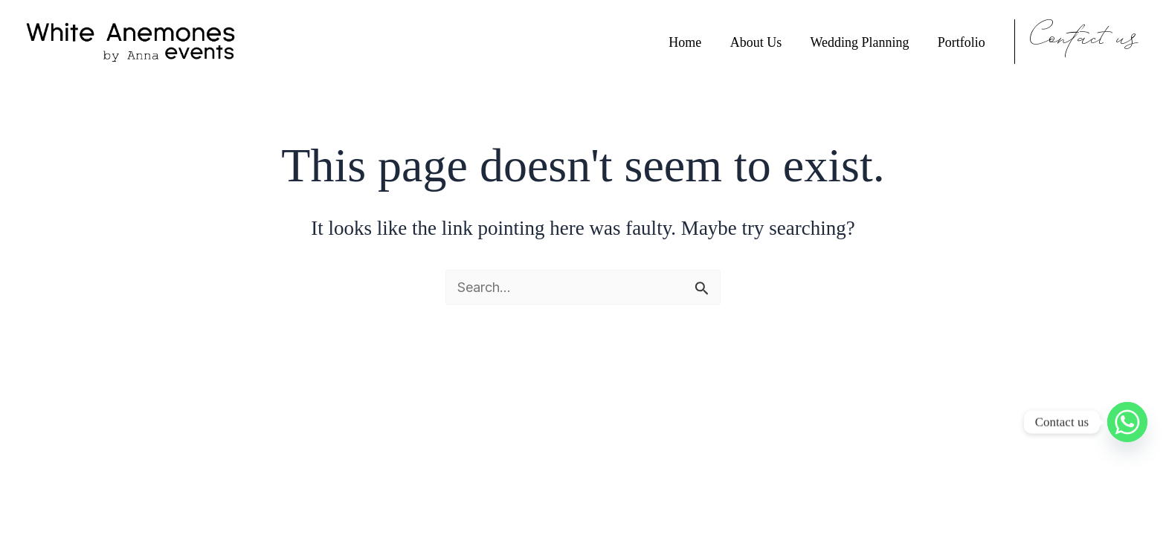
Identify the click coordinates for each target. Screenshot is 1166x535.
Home (690, 41)
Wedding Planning (862, 41)
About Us (760, 41)
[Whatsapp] (1127, 422)
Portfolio (962, 41)
